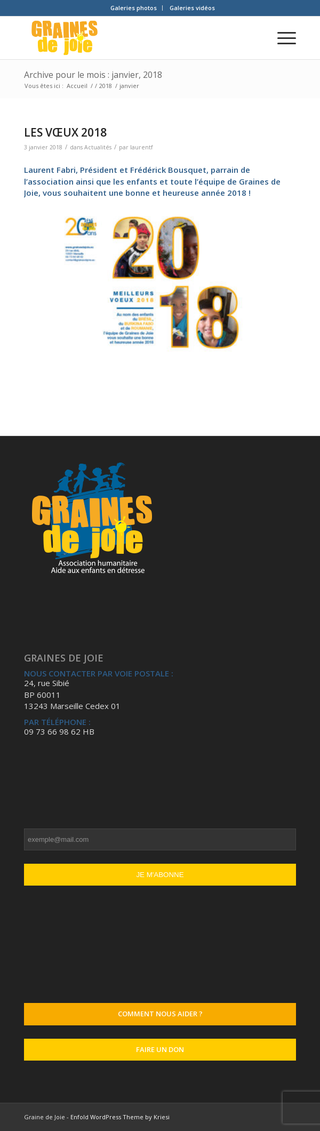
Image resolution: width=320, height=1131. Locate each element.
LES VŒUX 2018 (65, 132)
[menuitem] (134, 8)
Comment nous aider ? (160, 1013)
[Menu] (281, 38)
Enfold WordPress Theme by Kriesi (120, 1117)
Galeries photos (133, 8)
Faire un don (160, 1049)
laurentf (141, 147)
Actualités (97, 147)
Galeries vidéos (192, 8)
